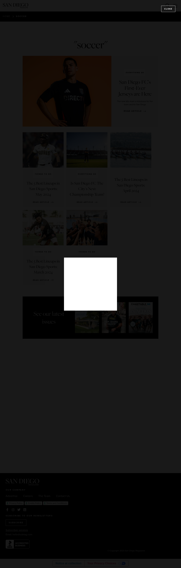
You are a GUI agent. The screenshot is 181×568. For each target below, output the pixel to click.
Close (168, 8)
